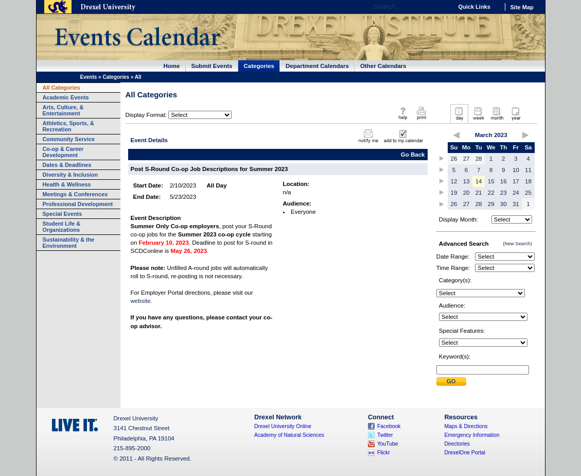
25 (528, 193)
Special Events (62, 214)
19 (454, 193)
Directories (457, 444)
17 (516, 181)
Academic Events (66, 97)
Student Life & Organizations (62, 226)
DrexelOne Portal (464, 452)
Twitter (385, 435)
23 (503, 193)
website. (141, 301)
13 (466, 181)
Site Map (522, 7)
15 (491, 181)
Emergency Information (471, 435)
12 (454, 181)
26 (454, 159)
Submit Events (212, 66)
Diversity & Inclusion (70, 175)
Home (172, 66)
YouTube (387, 444)
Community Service (69, 139)
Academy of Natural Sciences (289, 435)
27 (466, 159)
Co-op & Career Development (63, 152)
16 (503, 181)
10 (516, 170)
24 (516, 193)
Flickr (383, 452)
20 (466, 193)
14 (479, 181)
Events (88, 77)
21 (479, 193)
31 (516, 204)
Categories (259, 66)
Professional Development (78, 204)
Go (442, 6)
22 (491, 193)
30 (503, 204)
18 (528, 181)
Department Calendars (317, 66)
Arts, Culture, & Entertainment (63, 110)
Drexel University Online (282, 426)
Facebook (389, 426)
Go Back (413, 154)
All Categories (61, 87)
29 (491, 204)
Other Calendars (383, 66)
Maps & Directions (465, 426)
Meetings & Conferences (75, 194)
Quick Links (474, 7)
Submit (451, 381)
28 (479, 159)
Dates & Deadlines (67, 165)
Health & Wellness (67, 184)
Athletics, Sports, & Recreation (68, 126)
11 (528, 170)
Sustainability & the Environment (69, 242)
